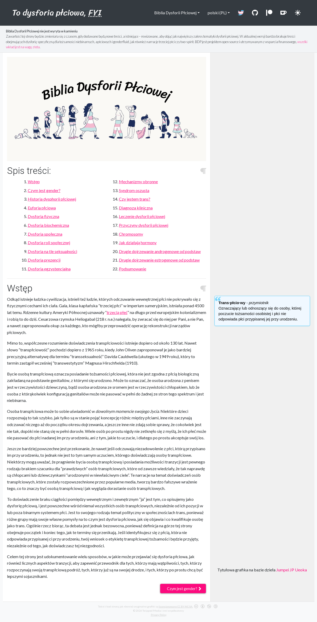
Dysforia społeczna (45, 233)
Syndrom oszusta (134, 190)
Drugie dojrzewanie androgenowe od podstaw (160, 251)
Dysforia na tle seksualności (52, 251)
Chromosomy (131, 233)
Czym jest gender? (44, 190)
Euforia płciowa (42, 207)
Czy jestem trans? (134, 198)
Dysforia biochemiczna (48, 225)
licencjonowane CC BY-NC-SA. (176, 606)
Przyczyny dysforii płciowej (143, 225)
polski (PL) (215, 12)
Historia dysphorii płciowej (52, 198)
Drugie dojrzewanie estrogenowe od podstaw (159, 259)
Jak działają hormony (138, 242)
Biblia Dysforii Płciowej (173, 12)
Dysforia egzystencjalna (49, 268)
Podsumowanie (132, 268)
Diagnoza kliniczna (136, 207)
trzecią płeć (117, 312)
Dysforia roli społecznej (49, 242)
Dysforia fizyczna (43, 216)
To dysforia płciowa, (57, 12)
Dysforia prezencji (44, 259)
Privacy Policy (158, 614)
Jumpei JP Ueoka (291, 569)
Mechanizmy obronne (138, 181)
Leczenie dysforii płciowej (142, 216)
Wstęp (34, 181)
